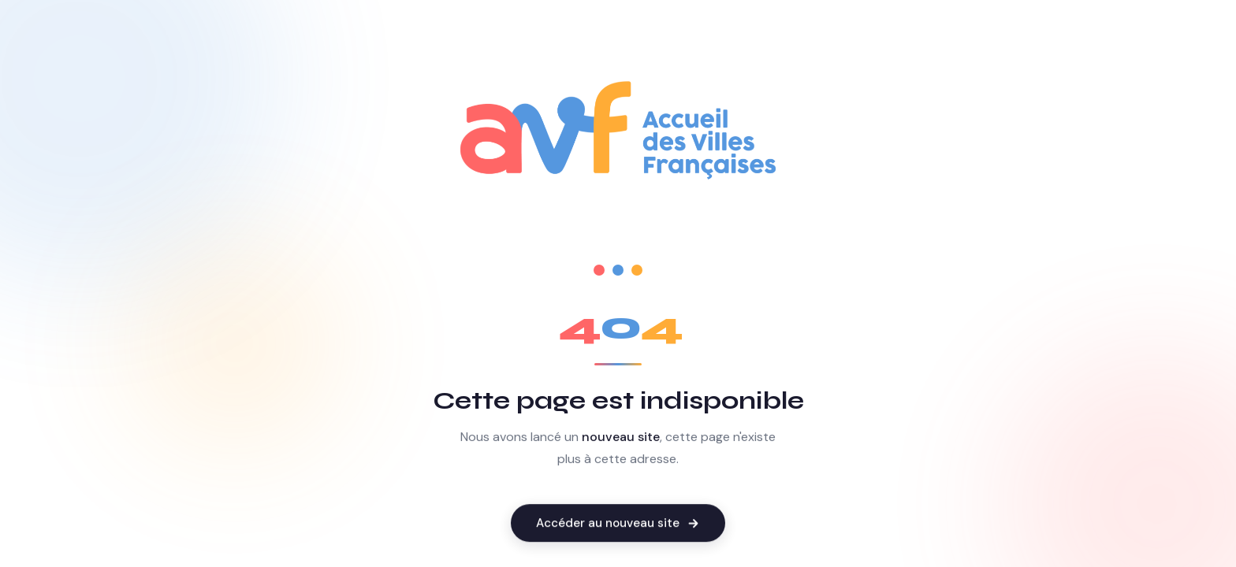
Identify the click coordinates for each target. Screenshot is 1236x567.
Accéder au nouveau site (618, 524)
